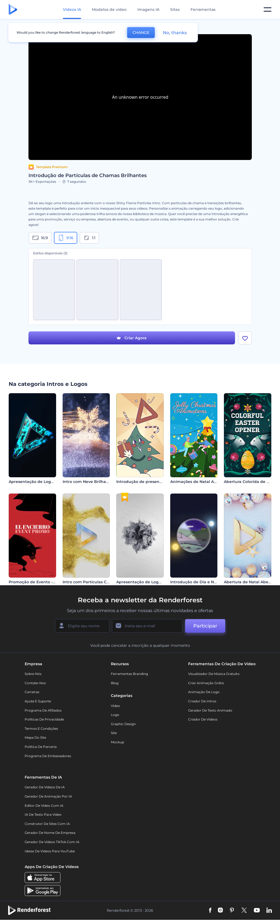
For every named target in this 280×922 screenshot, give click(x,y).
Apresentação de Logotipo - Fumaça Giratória (161, 582)
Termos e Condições (41, 728)
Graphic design (123, 724)
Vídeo (115, 706)
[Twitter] (244, 911)
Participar (205, 626)
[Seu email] (147, 626)
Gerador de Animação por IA (48, 796)
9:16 (65, 238)
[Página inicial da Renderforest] (13, 9)
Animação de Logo (204, 692)
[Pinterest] (231, 911)
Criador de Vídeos (202, 719)
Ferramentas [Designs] (203, 9)
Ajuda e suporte (38, 701)
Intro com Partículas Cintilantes (94, 582)
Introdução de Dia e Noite (195, 582)
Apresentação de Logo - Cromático (43, 481)
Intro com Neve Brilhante (88, 481)
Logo (115, 715)
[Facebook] (210, 911)
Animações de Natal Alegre (197, 481)
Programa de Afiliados (43, 710)
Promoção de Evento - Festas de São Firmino (53, 582)
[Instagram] (220, 911)
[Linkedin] (269, 911)
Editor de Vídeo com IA (44, 805)
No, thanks (175, 32)
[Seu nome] (82, 626)
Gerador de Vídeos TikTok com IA (52, 842)
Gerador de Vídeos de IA (45, 787)
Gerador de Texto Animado (210, 710)
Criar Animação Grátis (206, 683)
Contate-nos (35, 683)
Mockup (117, 742)
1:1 (89, 238)
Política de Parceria (41, 747)
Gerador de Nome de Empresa (50, 833)
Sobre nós (33, 674)
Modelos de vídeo (109, 9)
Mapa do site (35, 738)
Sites (175, 9)
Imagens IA (148, 9)
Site (114, 733)
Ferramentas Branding (129, 674)
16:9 (40, 238)
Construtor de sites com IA (47, 824)
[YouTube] (257, 911)
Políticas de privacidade (44, 719)
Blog (114, 683)
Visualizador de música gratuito (214, 674)
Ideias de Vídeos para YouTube (50, 851)
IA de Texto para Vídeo (43, 814)
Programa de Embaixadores (48, 756)
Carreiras (32, 692)
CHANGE (141, 32)
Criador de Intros (202, 701)
